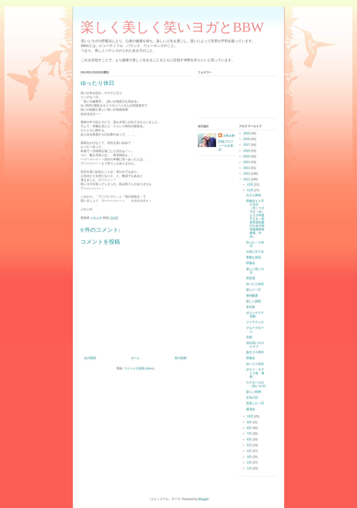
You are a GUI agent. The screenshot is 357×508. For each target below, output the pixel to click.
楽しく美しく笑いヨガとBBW (172, 27)
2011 (247, 179)
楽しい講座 (253, 301)
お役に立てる (255, 251)
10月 (250, 416)
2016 (247, 150)
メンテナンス (255, 322)
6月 (249, 439)
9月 (249, 422)
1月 (249, 468)
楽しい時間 (253, 392)
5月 (249, 445)
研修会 (250, 263)
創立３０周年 (255, 352)
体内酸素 (252, 295)
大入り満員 (253, 195)
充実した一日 (255, 403)
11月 (250, 190)
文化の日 (252, 397)
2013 (247, 168)
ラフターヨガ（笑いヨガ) (255, 384)
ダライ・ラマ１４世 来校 (255, 373)
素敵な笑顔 (253, 257)
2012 (247, 173)
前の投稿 (180, 358)
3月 (249, 456)
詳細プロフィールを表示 (225, 145)
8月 (249, 427)
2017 (247, 144)
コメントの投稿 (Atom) (139, 368)
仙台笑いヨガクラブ (255, 344)
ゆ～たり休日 (255, 364)
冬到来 (250, 307)
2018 (247, 139)
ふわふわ (229, 135)
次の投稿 (90, 358)
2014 (247, 162)
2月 (249, 462)
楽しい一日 (253, 289)
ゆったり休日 (255, 284)
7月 (249, 433)
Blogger (203, 499)
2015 (247, 156)
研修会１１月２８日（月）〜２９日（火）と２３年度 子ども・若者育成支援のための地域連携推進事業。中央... (255, 218)
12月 (250, 184)
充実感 (250, 278)
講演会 (250, 409)
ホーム (135, 358)
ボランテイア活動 (255, 314)
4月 (249, 450)
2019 (247, 133)
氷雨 (249, 337)
